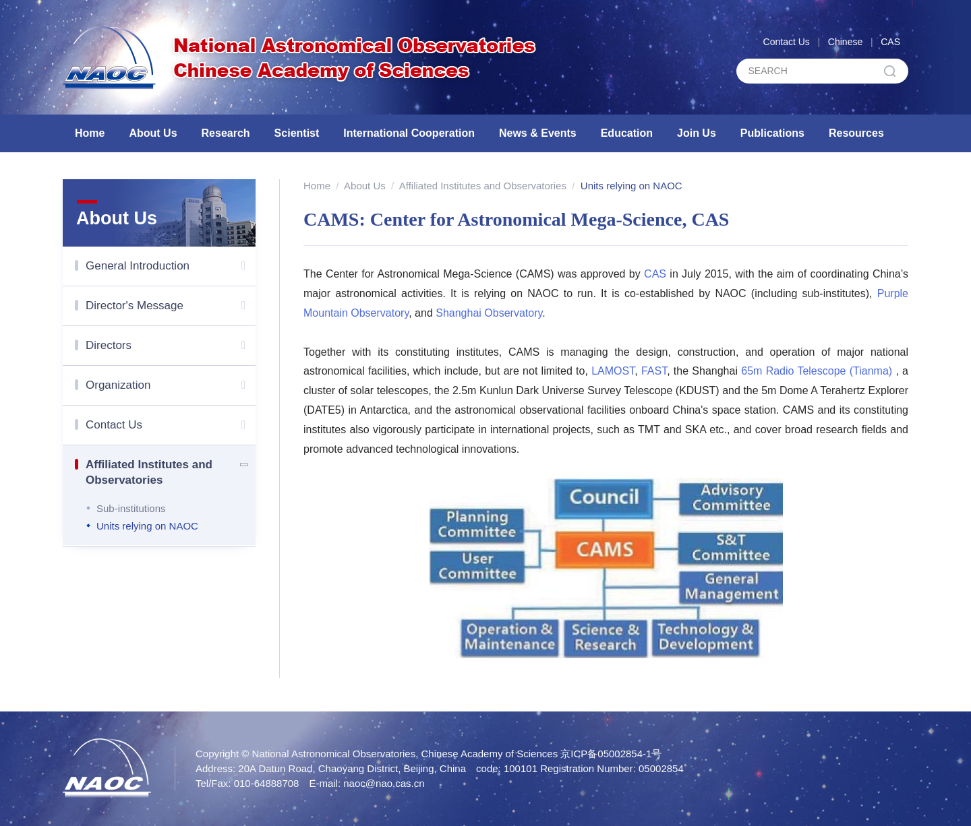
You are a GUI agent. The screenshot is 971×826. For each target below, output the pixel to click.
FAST (654, 371)
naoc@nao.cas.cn (383, 783)
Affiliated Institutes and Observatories (171, 469)
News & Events (538, 133)
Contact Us (786, 41)
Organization (171, 385)
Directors (171, 345)
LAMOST (613, 371)
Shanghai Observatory (489, 313)
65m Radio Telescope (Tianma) (816, 371)
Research (226, 133)
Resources (856, 133)
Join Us (696, 133)
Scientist (297, 133)
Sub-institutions (131, 508)
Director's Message (171, 305)
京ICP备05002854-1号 (610, 753)
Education (627, 133)
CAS (890, 41)
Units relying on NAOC (147, 526)
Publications (772, 133)
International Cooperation (409, 133)
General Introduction (171, 266)
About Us (153, 133)
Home (90, 133)
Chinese (845, 41)
